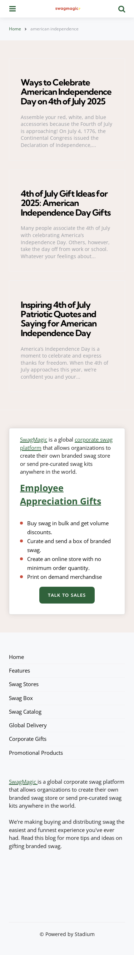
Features (19, 670)
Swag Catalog (25, 711)
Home (15, 29)
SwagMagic (33, 439)
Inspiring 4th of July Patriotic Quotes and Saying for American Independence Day (58, 318)
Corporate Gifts (27, 738)
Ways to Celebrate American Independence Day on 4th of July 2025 (66, 92)
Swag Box (21, 698)
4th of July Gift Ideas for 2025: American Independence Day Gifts (65, 203)
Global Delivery (28, 725)
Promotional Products (36, 752)
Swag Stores (24, 684)
